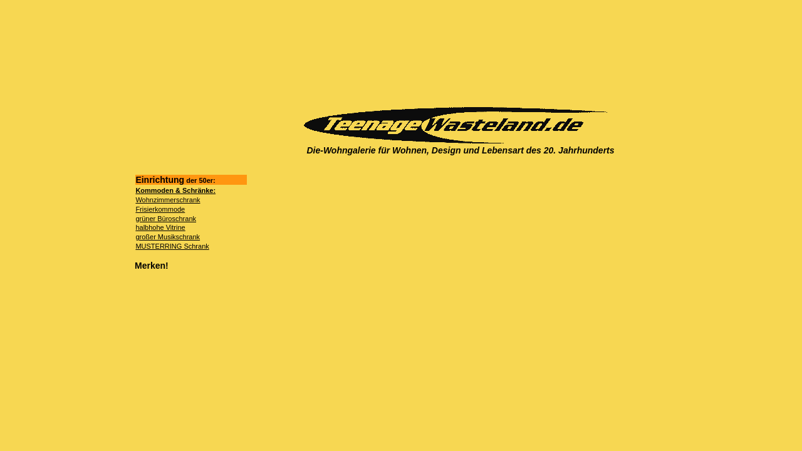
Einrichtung (175, 180)
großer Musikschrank (167, 237)
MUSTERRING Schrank (172, 246)
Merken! (152, 266)
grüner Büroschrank (165, 218)
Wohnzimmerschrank (167, 200)
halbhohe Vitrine (160, 227)
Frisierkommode (160, 209)
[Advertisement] (457, 54)
